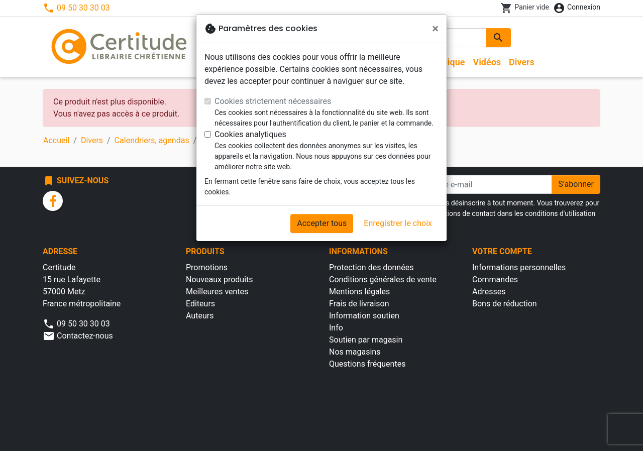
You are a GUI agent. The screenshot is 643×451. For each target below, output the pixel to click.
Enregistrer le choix (398, 223)
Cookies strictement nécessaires (273, 101)
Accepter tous (322, 223)
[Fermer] (435, 29)
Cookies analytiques (250, 134)
